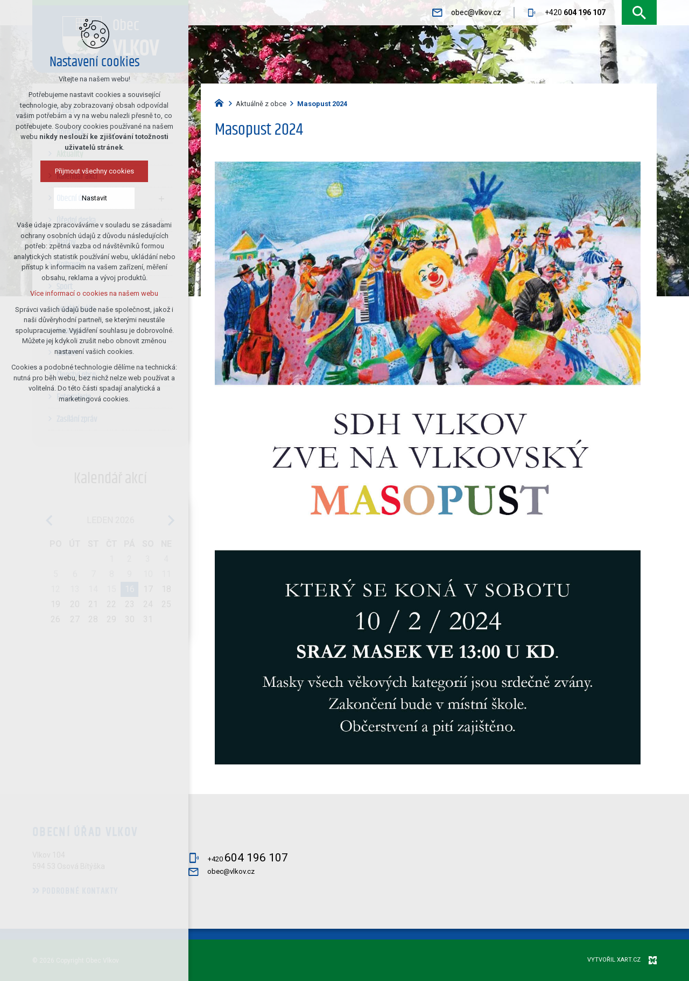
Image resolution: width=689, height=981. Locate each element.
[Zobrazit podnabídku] (161, 198)
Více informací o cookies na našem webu (66, 293)
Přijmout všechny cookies (66, 171)
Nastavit (66, 198)
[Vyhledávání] (639, 12)
